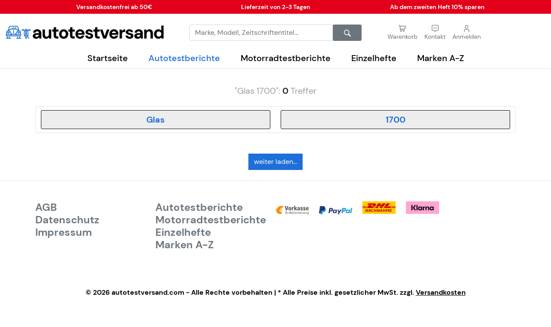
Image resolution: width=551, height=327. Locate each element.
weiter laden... (275, 161)
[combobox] (155, 119)
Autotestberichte (184, 58)
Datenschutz (67, 220)
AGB (46, 207)
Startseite (107, 58)
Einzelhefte (373, 58)
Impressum (63, 232)
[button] (435, 32)
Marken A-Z (440, 58)
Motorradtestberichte (286, 58)
